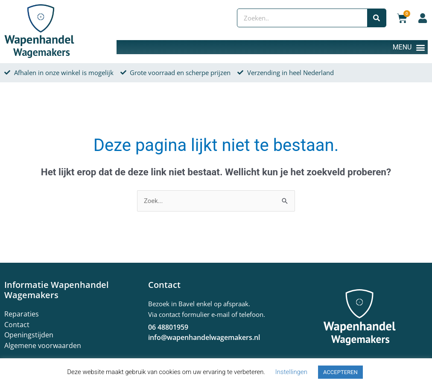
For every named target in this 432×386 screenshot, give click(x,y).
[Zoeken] (376, 18)
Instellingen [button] (291, 372)
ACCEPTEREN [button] (340, 372)
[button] (409, 47)
